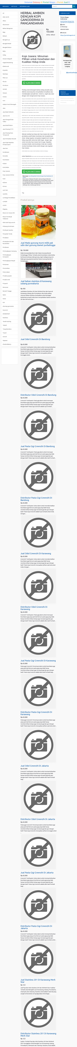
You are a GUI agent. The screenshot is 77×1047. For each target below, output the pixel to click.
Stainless (5, 317)
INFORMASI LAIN (25, 6)
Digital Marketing (8, 62)
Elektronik (6, 66)
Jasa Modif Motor (8, 125)
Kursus (5, 186)
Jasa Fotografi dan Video (8, 120)
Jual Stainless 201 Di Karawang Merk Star (38, 981)
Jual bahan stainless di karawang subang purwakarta (36, 282)
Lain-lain (5, 190)
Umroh (5, 336)
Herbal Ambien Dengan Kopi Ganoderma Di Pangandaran (67, 22)
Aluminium (6, 24)
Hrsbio (5, 96)
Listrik (4, 205)
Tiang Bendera (7, 329)
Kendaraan (6, 152)
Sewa (4, 298)
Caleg (4, 55)
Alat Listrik (6, 17)
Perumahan (6, 268)
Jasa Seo (5, 148)
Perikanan (6, 247)
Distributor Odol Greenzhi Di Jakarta (38, 819)
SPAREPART (6, 314)
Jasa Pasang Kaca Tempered (8, 134)
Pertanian (6, 264)
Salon (4, 295)
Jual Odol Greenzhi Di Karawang (36, 553)
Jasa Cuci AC (6, 115)
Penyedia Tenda (7, 234)
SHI (4, 302)
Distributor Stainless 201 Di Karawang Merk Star (38, 1034)
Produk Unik (6, 279)
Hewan (5, 93)
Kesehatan (6, 159)
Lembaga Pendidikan (9, 197)
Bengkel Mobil (7, 43)
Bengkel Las (6, 39)
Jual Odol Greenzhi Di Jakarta (35, 766)
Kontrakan (6, 167)
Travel (4, 333)
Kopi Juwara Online (8, 175)
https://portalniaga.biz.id (67, 35)
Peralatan (6, 237)
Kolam (5, 163)
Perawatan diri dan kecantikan (8, 242)
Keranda (5, 156)
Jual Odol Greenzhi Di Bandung (35, 339)
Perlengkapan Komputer (7, 256)
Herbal (5, 89)
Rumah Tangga (7, 291)
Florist (4, 81)
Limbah (5, 201)
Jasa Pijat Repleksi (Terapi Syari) (8, 143)
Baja (4, 32)
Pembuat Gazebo (8, 230)
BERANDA (6, 6)
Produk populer (7, 276)
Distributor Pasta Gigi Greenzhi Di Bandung (36, 499)
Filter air (5, 77)
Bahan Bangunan (8, 28)
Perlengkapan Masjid (9, 260)
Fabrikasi (5, 74)
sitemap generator (8, 306)
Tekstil (5, 325)
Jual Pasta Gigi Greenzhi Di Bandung (38, 446)
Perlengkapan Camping (10, 251)
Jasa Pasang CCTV (8, 129)
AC (3, 13)
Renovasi (5, 287)
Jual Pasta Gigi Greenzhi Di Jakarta (37, 872)
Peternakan (6, 272)
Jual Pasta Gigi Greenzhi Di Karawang (38, 660)
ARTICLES (14, 6)
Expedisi (5, 70)
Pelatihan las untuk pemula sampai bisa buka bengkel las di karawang (67, 100)
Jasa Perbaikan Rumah (9, 138)
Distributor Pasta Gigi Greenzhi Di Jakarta (36, 927)
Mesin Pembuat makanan (7, 217)
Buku (4, 51)
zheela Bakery (7, 344)
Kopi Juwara (6, 171)
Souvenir (5, 310)
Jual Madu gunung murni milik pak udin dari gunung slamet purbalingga (38, 244)
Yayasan (5, 340)
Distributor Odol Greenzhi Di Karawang (34, 608)
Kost (4, 178)
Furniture (5, 85)
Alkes (4, 21)
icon (4, 100)
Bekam (5, 36)
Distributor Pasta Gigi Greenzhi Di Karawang (36, 713)
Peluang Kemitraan (8, 226)
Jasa (4, 108)
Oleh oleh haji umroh (9, 222)
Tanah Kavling (7, 321)
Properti (5, 283)
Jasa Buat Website (8, 112)
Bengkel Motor (7, 47)
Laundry (5, 194)
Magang (5, 209)
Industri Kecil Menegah (9, 104)
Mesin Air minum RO (9, 213)
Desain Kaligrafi (7, 58)
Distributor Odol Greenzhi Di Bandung (38, 395)
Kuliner (5, 182)
